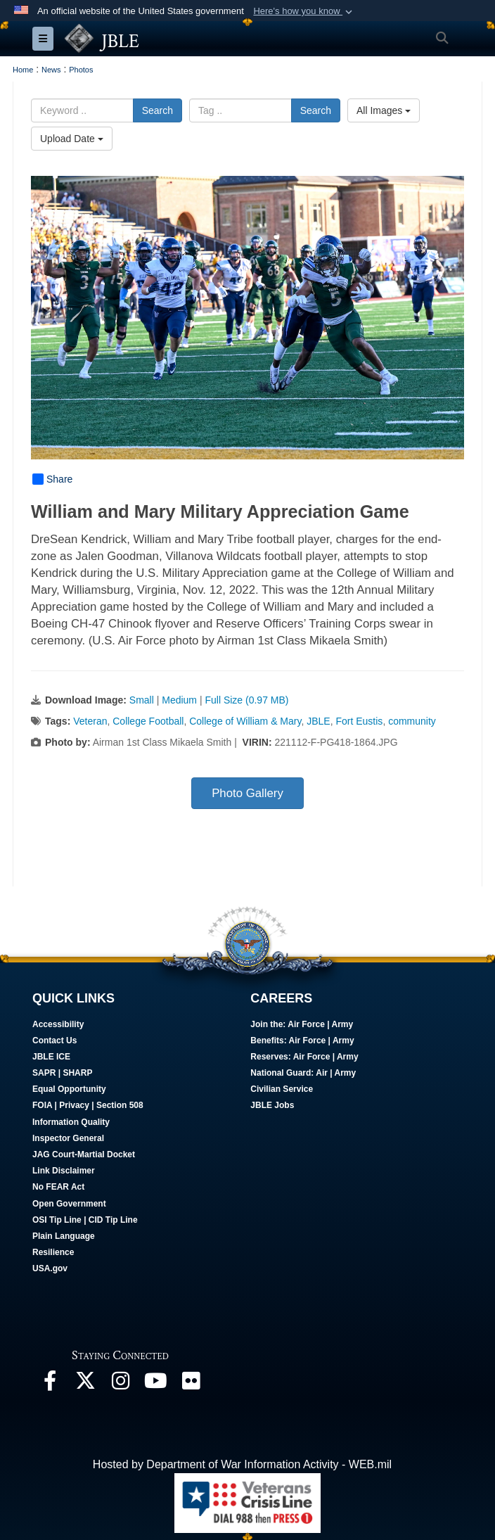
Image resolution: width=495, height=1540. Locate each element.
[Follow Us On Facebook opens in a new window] (50, 1384)
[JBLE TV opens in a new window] (155, 1384)
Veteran (90, 721)
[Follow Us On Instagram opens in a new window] (120, 1384)
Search (157, 110)
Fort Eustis (358, 721)
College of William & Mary (245, 721)
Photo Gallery (247, 793)
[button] (304, 11)
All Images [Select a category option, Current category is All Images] (383, 110)
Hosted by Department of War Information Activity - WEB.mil (242, 1464)
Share (52, 479)
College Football (148, 721)
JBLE (318, 721)
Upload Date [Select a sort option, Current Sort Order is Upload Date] (71, 138)
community (412, 721)
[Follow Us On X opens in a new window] (85, 1384)
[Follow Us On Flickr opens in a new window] (190, 1384)
